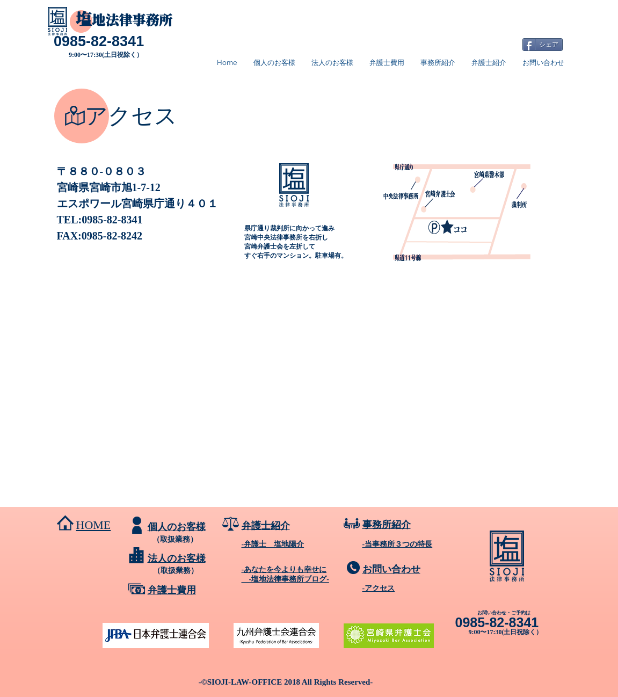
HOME (93, 525)
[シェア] (542, 44)
